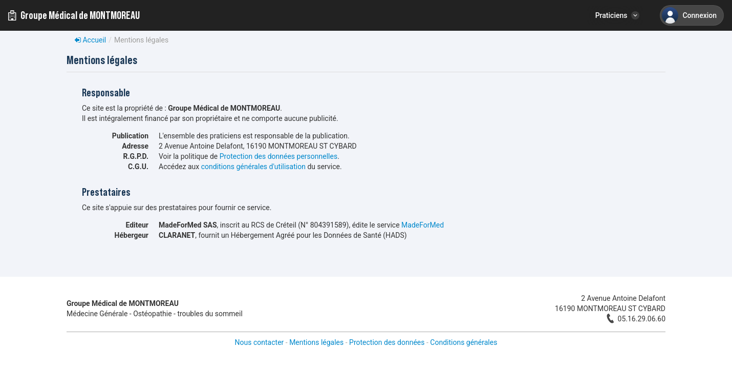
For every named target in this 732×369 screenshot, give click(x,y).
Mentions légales (316, 342)
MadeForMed (422, 225)
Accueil (90, 40)
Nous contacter (259, 342)
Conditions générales (463, 342)
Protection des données (386, 342)
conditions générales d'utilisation (253, 166)
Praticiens (611, 15)
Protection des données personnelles (278, 156)
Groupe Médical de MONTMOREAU (74, 15)
